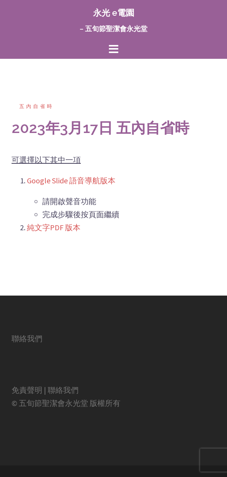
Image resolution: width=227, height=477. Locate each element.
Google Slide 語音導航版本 (71, 180)
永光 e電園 (113, 13)
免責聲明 (27, 390)
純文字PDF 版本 (53, 227)
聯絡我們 (27, 338)
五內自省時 (36, 106)
